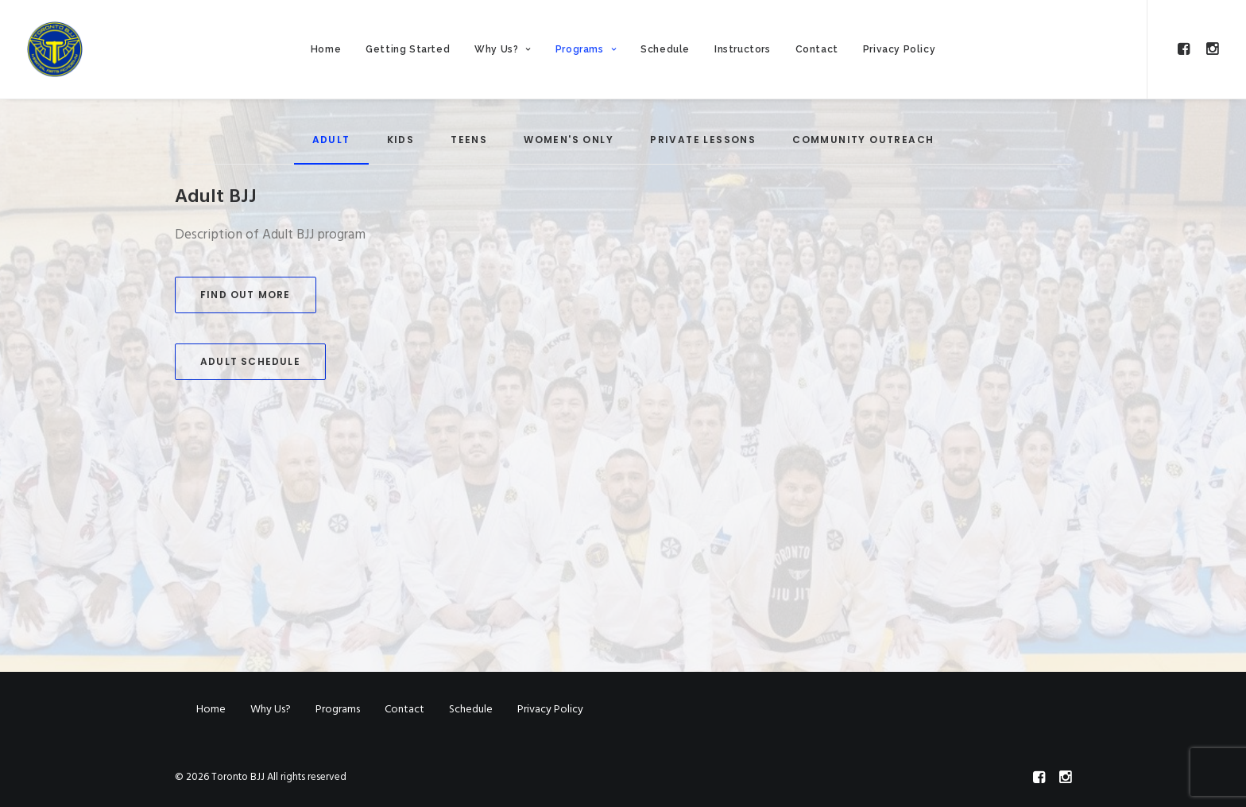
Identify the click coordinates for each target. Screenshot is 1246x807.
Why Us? (502, 49)
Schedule (665, 49)
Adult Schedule (250, 361)
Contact (816, 49)
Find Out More (245, 294)
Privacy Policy (899, 49)
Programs (585, 49)
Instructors (742, 49)
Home (326, 49)
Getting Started (408, 49)
